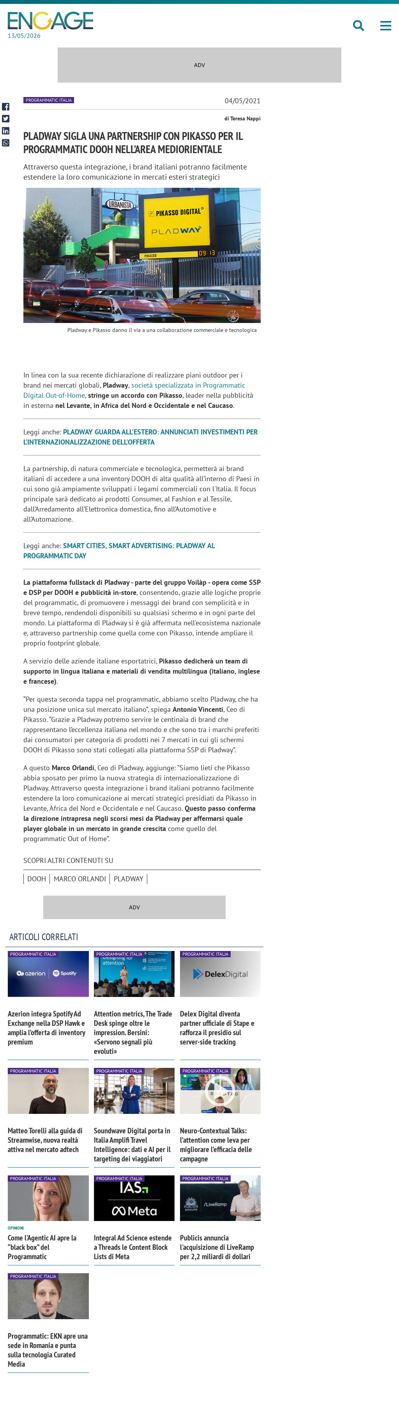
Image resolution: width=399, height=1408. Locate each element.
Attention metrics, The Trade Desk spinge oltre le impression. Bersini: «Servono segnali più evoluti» (133, 1032)
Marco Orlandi (80, 878)
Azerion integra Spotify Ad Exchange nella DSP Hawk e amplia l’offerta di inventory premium (46, 1027)
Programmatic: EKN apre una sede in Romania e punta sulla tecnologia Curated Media (48, 1350)
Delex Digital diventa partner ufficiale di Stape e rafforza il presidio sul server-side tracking (217, 1027)
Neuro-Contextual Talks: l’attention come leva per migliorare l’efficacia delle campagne (216, 1144)
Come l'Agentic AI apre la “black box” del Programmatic (42, 1247)
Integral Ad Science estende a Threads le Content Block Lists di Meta (133, 1247)
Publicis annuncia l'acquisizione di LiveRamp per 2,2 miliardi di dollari (217, 1247)
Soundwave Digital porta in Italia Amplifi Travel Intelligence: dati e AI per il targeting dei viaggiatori (132, 1144)
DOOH (36, 878)
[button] (385, 25)
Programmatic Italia (49, 100)
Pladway (128, 878)
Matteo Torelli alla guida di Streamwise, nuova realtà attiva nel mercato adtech (45, 1140)
